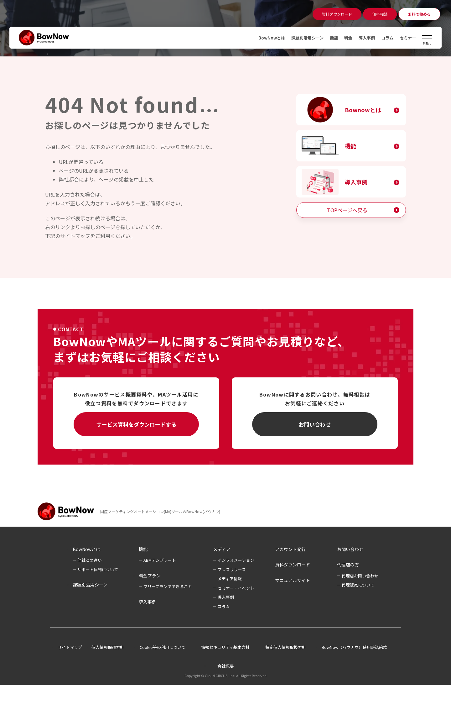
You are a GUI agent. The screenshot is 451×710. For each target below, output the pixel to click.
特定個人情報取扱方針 (285, 647)
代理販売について (358, 585)
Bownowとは (363, 110)
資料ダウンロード (292, 564)
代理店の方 (348, 564)
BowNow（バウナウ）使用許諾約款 (354, 647)
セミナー (407, 37)
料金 (344, 37)
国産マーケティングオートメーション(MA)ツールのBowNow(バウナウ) (160, 511)
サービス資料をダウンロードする (136, 424)
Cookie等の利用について (162, 647)
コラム (385, 37)
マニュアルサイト (292, 580)
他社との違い (89, 560)
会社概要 (225, 666)
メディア (221, 549)
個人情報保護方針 (107, 647)
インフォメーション (236, 560)
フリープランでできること (167, 586)
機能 (329, 37)
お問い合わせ (315, 424)
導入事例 (364, 37)
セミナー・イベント (236, 588)
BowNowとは (264, 37)
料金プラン (150, 575)
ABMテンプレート (159, 560)
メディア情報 (230, 578)
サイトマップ (70, 647)
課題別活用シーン (301, 37)
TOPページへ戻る (347, 210)
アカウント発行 (290, 549)
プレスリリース (232, 569)
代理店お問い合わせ (360, 576)
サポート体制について (97, 569)
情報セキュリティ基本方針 (225, 647)
